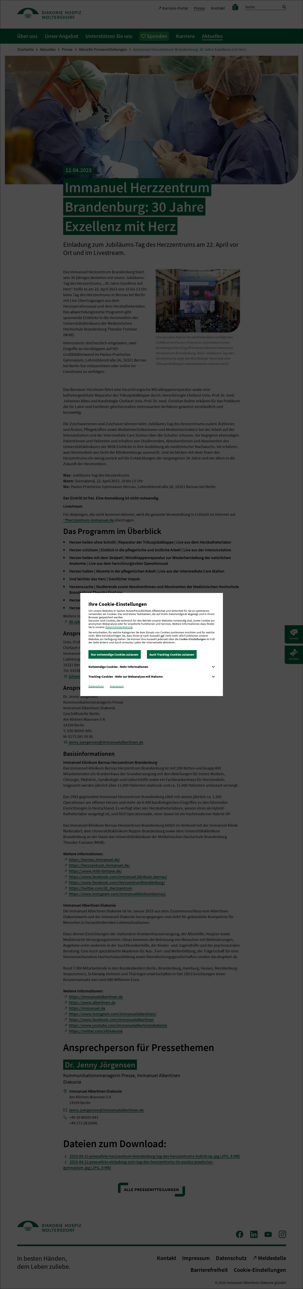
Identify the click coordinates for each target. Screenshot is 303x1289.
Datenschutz (96, 686)
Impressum (117, 686)
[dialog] (151, 644)
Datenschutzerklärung (118, 627)
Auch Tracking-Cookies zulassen (171, 654)
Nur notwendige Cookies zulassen (114, 654)
